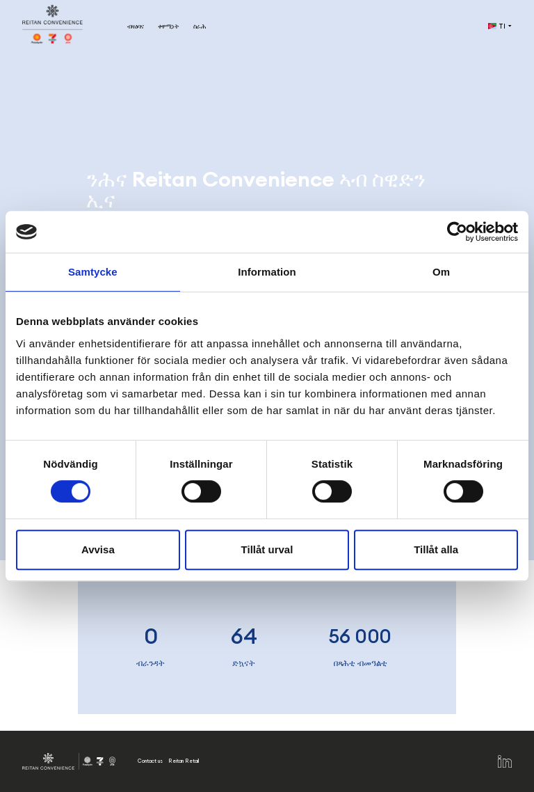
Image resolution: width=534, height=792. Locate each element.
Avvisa (98, 549)
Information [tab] (267, 272)
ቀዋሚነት (168, 26)
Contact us (150, 761)
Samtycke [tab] (93, 272)
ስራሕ (199, 26)
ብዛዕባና (135, 26)
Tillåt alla (436, 549)
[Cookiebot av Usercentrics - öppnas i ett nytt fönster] (457, 231)
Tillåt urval (267, 549)
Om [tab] (441, 272)
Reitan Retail (183, 761)
